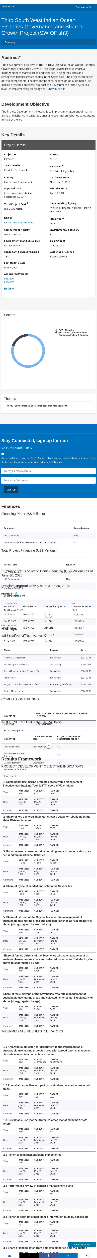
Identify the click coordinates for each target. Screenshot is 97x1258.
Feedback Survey (82, 1244)
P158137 (9, 282)
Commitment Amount (17, 229)
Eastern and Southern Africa (19, 222)
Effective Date (58, 188)
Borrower (56, 166)
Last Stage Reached (62, 251)
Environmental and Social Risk (22, 240)
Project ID (10, 154)
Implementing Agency (63, 203)
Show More (56, 89)
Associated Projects (16, 273)
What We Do (8, 6)
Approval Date (12, 188)
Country (9, 177)
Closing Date (57, 240)
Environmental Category (64, 229)
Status (54, 154)
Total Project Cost (16, 204)
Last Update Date (14, 262)
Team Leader (12, 165)
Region (8, 217)
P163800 (9, 278)
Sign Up (11, 489)
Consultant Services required (21, 251)
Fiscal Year (57, 218)
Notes (7, 288)
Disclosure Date (59, 177)
